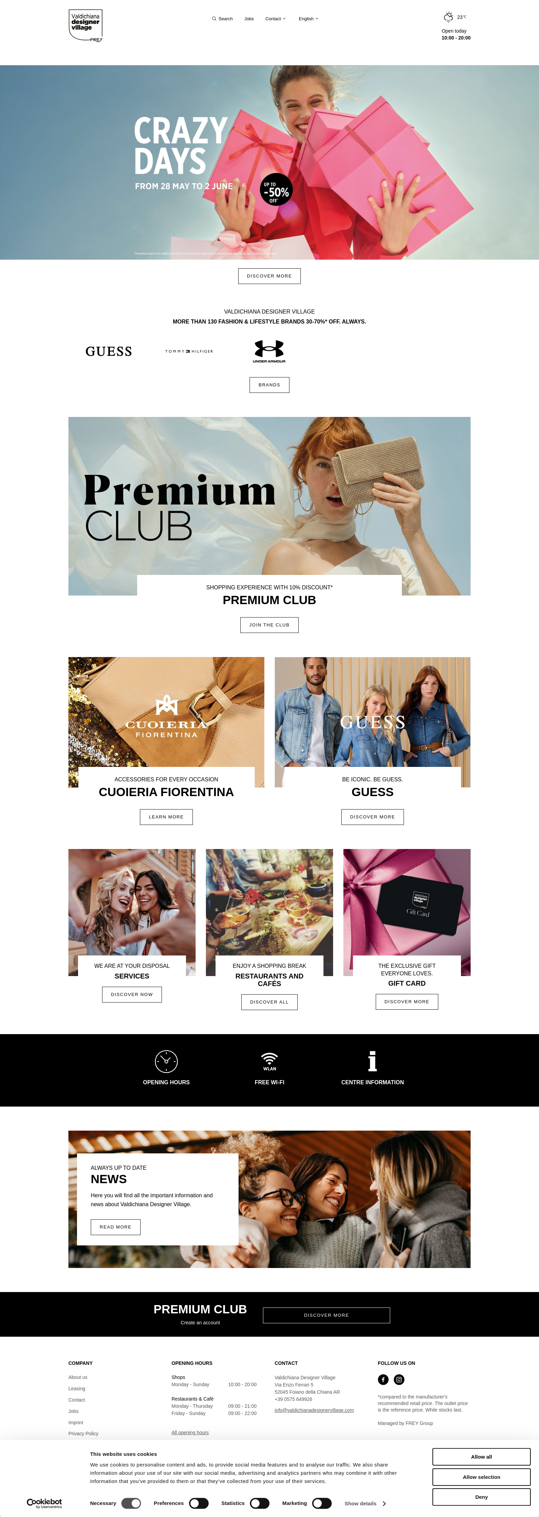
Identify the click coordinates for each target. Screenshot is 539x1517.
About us (77, 1377)
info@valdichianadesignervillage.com (314, 1410)
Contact (76, 1400)
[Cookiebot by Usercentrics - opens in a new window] (44, 1503)
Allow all (481, 1457)
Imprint (75, 1422)
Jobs (73, 1411)
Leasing (76, 1388)
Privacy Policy (83, 1433)
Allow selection (481, 1477)
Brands (269, 384)
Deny (481, 1497)
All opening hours (190, 1432)
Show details (361, 1503)
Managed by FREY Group (405, 1423)
